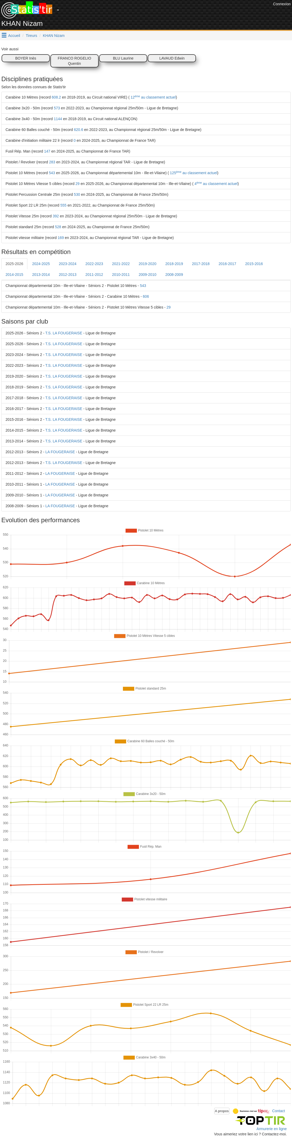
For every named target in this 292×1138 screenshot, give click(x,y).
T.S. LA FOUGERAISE (63, 333)
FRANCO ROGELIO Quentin (74, 61)
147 (47, 151)
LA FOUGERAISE (60, 452)
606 (146, 296)
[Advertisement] (176, 13)
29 (77, 184)
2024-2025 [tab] (41, 264)
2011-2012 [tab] (94, 274)
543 (52, 173)
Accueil (14, 35)
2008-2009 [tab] (174, 274)
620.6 (78, 130)
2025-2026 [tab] (14, 264)
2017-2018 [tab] (201, 264)
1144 (58, 119)
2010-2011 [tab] (121, 274)
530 (77, 194)
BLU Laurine (123, 58)
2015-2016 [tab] (254, 264)
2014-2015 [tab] (14, 274)
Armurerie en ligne (272, 1129)
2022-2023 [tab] (94, 264)
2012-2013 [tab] (67, 274)
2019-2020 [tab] (147, 264)
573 (57, 108)
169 (61, 238)
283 (52, 162)
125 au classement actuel (193, 173)
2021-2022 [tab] (121, 264)
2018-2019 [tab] (174, 264)
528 (58, 227)
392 (56, 216)
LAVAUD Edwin (172, 58)
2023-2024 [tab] (67, 264)
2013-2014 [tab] (41, 274)
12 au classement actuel (153, 97)
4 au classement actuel (215, 184)
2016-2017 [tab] (227, 264)
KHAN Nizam (54, 35)
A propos (222, 1111)
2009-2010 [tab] (147, 274)
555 (63, 205)
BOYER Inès (25, 58)
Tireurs (31, 35)
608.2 (56, 97)
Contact (278, 1110)
